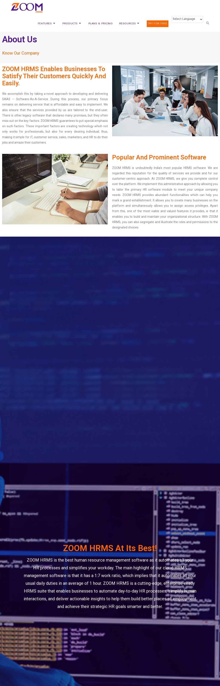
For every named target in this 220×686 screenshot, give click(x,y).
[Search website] (207, 24)
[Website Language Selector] (187, 19)
